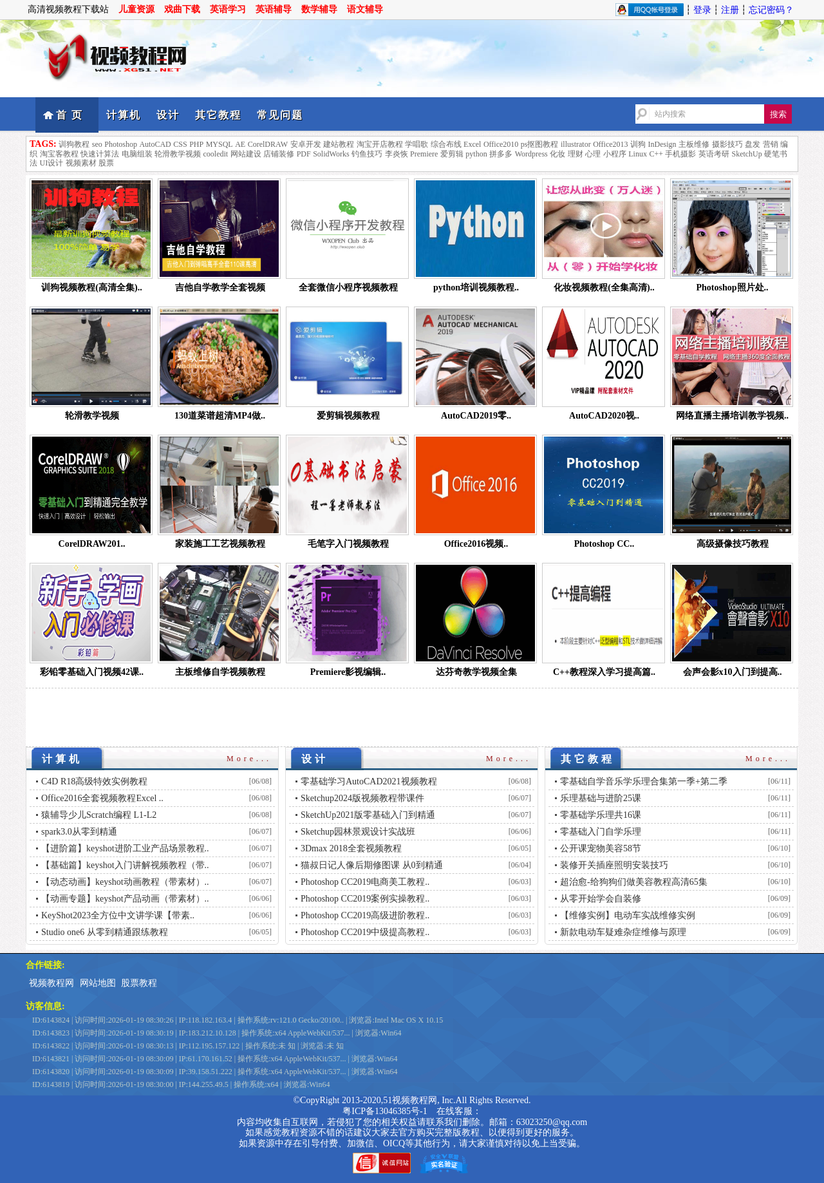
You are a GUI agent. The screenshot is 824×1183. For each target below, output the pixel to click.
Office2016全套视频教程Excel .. (102, 798)
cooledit (216, 153)
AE (240, 144)
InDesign (662, 144)
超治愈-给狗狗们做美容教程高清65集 (633, 882)
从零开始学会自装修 (600, 899)
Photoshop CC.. (604, 544)
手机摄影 (680, 153)
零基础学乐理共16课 (600, 815)
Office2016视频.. (476, 544)
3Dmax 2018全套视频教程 (351, 848)
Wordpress (531, 153)
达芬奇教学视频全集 (476, 672)
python (476, 153)
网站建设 (245, 153)
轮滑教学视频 (177, 153)
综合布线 (446, 144)
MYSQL (219, 144)
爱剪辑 (452, 153)
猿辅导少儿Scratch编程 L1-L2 (98, 815)
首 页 (69, 114)
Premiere (424, 153)
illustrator (576, 144)
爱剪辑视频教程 (348, 416)
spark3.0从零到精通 (79, 832)
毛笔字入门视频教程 (348, 544)
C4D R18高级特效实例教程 (94, 781)
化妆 (557, 153)
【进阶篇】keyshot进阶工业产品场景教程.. (125, 848)
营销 (770, 144)
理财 (575, 153)
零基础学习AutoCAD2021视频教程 (369, 781)
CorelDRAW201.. (92, 544)
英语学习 (228, 9)
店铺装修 (278, 153)
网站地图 (98, 983)
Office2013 (610, 144)
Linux (637, 153)
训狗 (638, 144)
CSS (180, 144)
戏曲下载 (182, 9)
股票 (106, 162)
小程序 (614, 153)
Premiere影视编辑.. (348, 672)
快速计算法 (99, 153)
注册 (730, 10)
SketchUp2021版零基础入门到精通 (368, 815)
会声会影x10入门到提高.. (732, 672)
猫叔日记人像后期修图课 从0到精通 (372, 865)
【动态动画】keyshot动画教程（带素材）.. (125, 882)
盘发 (752, 144)
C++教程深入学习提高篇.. (604, 672)
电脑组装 (137, 153)
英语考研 (713, 153)
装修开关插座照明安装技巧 (614, 865)
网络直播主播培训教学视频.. (732, 416)
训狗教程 (74, 144)
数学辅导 (319, 9)
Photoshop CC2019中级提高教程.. (365, 932)
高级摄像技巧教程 (733, 544)
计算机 (123, 114)
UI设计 (52, 162)
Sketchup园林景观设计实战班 (358, 832)
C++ (656, 153)
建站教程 (338, 144)
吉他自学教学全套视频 (220, 287)
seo (97, 144)
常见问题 (280, 114)
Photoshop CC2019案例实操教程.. (365, 899)
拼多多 (500, 153)
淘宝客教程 (59, 153)
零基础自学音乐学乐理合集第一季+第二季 (643, 781)
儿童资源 (136, 9)
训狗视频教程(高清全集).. (91, 287)
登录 (702, 10)
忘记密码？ (771, 10)
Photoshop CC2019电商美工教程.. (365, 882)
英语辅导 (274, 9)
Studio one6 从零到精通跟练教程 (104, 932)
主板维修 (694, 144)
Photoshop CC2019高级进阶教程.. (365, 915)
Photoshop (120, 144)
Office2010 (500, 144)
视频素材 (81, 162)
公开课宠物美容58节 (600, 848)
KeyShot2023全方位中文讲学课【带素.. (117, 915)
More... (249, 758)
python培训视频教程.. (476, 287)
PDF (304, 153)
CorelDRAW (268, 144)
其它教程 (218, 114)
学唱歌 (416, 144)
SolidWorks (331, 153)
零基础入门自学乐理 (600, 832)
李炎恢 (396, 153)
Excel (472, 144)
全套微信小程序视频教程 (348, 287)
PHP (196, 144)
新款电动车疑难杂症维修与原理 (623, 932)
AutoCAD (155, 144)
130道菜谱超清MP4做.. (219, 416)
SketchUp (746, 153)
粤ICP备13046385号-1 (384, 1111)
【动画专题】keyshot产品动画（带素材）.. (125, 899)
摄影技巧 (727, 144)
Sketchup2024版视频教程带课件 (362, 798)
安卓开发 (305, 144)
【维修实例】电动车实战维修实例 (627, 915)
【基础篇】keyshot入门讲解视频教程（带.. (125, 865)
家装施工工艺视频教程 (220, 544)
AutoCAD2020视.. (604, 416)
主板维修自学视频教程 (220, 672)
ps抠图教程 (540, 144)
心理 (593, 153)
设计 (168, 114)
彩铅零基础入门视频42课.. (92, 672)
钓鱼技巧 (366, 153)
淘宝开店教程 (380, 144)
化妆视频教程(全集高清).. (604, 287)
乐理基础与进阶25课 (600, 798)
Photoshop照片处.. (732, 287)
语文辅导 (365, 9)
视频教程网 (51, 983)
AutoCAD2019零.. (476, 416)
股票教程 (139, 983)
